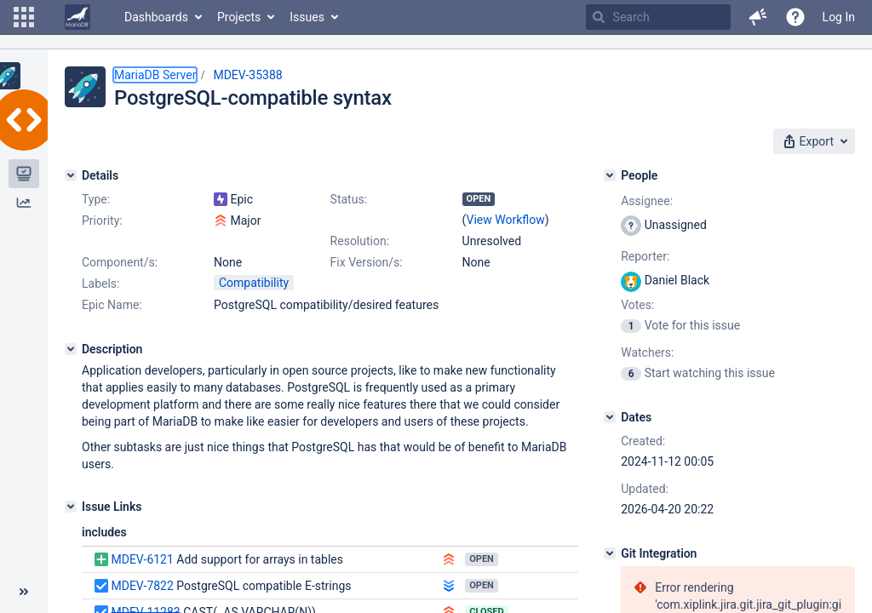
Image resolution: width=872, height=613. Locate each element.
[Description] (71, 349)
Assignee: (647, 201)
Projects (239, 17)
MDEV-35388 (247, 75)
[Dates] (610, 417)
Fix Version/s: (366, 262)
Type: (96, 199)
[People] (610, 175)
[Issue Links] (71, 507)
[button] (24, 17)
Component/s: (120, 262)
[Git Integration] (610, 553)
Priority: (102, 220)
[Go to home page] (77, 17)
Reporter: (645, 256)
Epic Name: (112, 305)
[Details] (71, 175)
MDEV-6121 (142, 559)
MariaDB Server (155, 75)
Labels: (100, 283)
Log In (839, 17)
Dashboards (156, 17)
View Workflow (506, 219)
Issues (307, 17)
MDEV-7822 (142, 586)
